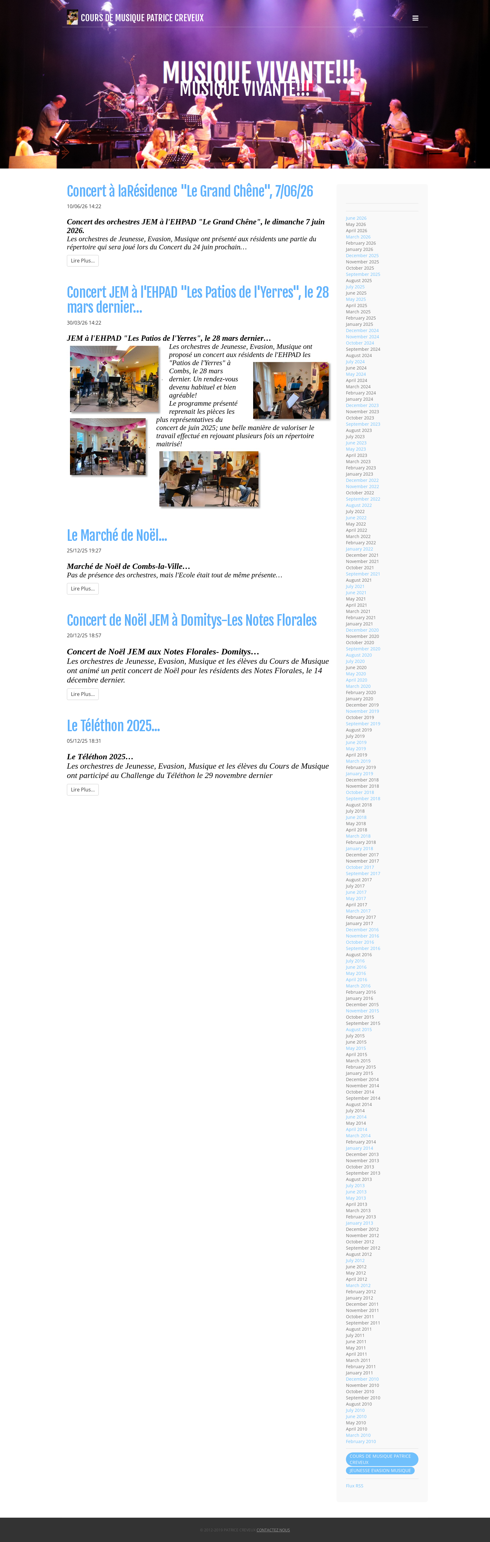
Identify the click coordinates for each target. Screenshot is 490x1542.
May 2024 (356, 374)
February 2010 (361, 1441)
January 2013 (359, 1223)
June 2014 (356, 1117)
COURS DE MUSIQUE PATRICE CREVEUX (380, 1459)
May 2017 (356, 898)
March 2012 (358, 1285)
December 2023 (362, 405)
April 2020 (356, 680)
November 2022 (362, 486)
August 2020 (359, 655)
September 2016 (363, 948)
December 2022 (362, 480)
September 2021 (363, 574)
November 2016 (362, 936)
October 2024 (360, 343)
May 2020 (356, 674)
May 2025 (356, 299)
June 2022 (356, 518)
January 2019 (359, 773)
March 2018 (358, 836)
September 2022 (363, 499)
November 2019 (362, 711)
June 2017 (356, 892)
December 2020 (362, 630)
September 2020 (363, 649)
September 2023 (363, 424)
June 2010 (356, 1416)
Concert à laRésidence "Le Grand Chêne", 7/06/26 (190, 191)
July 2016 (355, 961)
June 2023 (356, 443)
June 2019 (356, 742)
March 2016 (358, 986)
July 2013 (355, 1185)
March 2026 (358, 237)
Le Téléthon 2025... (113, 726)
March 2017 (358, 911)
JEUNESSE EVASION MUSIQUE (380, 1470)
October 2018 (360, 792)
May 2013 (356, 1198)
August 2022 (359, 505)
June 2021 (356, 592)
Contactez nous (273, 1530)
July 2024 (355, 362)
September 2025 (363, 274)
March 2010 (358, 1435)
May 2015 (356, 1048)
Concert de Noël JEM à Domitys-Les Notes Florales (192, 620)
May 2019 (356, 748)
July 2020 (355, 661)
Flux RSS (354, 1486)
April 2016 (356, 979)
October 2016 (360, 942)
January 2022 (359, 549)
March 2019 (358, 761)
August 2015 (359, 1029)
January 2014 (359, 1148)
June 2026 (356, 218)
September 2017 (363, 873)
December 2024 (362, 330)
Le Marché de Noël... (117, 535)
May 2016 (356, 973)
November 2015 (362, 1011)
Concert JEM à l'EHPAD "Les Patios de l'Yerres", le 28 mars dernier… (198, 300)
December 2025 (362, 255)
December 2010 (362, 1379)
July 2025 (355, 287)
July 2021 (355, 586)
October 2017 (360, 867)
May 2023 (356, 449)
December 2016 (362, 930)
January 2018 (359, 848)
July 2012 (355, 1260)
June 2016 (356, 967)
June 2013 (356, 1192)
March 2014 (358, 1135)
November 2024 (362, 337)
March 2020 (358, 686)
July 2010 (355, 1410)
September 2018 (363, 798)
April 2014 (356, 1129)
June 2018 (356, 817)
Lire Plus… (83, 260)
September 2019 (363, 724)
